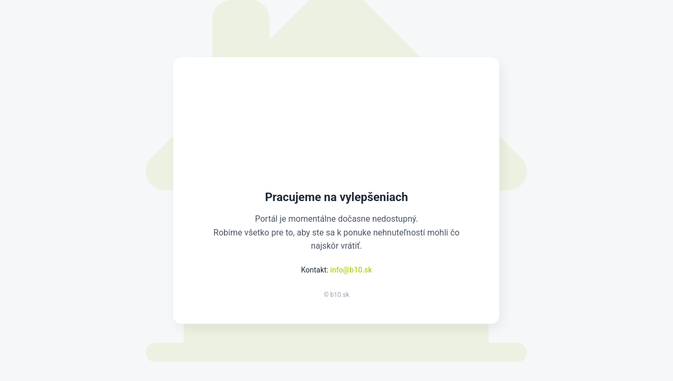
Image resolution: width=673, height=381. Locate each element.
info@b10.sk (351, 270)
